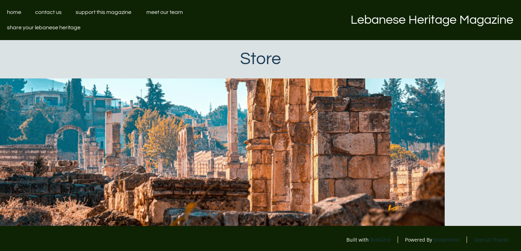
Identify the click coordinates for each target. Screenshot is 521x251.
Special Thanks (491, 239)
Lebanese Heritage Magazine (432, 19)
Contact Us (48, 12)
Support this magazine (104, 12)
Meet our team (164, 12)
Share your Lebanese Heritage (44, 27)
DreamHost (447, 239)
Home (14, 12)
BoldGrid (380, 239)
